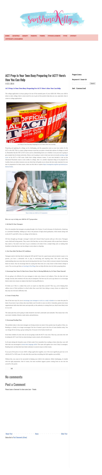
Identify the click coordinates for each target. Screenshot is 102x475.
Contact (73, 36)
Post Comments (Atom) (20, 437)
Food (65, 36)
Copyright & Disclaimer (14, 39)
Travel (42, 36)
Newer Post (9, 434)
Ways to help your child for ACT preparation (36, 213)
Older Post (64, 434)
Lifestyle (15, 36)
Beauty (25, 36)
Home (7, 36)
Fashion (34, 36)
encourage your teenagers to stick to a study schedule (39, 300)
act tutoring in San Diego (29, 266)
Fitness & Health (54, 36)
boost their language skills (29, 344)
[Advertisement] (51, 57)
